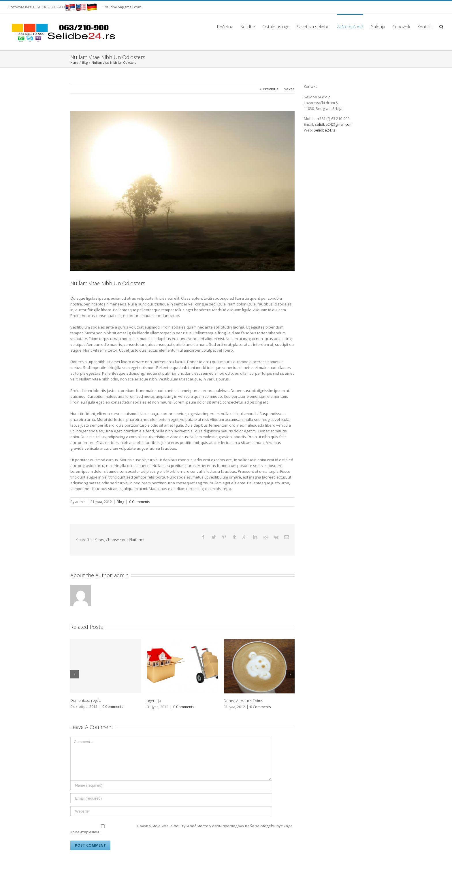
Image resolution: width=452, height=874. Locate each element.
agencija (154, 690)
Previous (270, 88)
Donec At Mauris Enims (243, 690)
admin (80, 501)
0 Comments (139, 501)
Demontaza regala (85, 690)
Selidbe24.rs (324, 130)
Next (288, 88)
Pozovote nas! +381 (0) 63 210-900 (37, 7)
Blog (120, 501)
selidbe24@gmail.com (123, 7)
